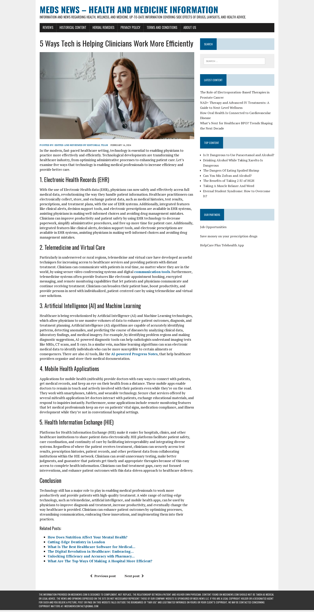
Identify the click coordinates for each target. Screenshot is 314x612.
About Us (189, 27)
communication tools (136, 272)
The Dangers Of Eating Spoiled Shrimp (231, 170)
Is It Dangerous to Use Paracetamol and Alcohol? (238, 155)
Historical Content (72, 27)
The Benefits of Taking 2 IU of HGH (229, 181)
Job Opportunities (213, 227)
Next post (133, 572)
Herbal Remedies (103, 27)
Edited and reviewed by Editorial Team (80, 145)
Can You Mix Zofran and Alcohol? (227, 175)
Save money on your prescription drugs (229, 236)
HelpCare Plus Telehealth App (222, 245)
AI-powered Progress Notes (111, 354)
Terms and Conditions (161, 27)
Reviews (47, 27)
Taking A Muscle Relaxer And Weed (228, 186)
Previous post (102, 572)
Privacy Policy (130, 27)
